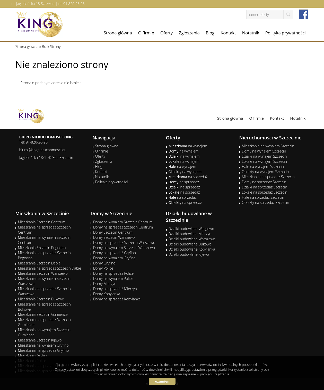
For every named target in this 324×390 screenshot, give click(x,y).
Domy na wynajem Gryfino (114, 257)
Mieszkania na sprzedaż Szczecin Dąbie (49, 268)
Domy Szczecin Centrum (113, 232)
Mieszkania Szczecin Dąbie (39, 263)
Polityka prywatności (285, 33)
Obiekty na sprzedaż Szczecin (265, 202)
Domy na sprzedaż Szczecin (264, 181)
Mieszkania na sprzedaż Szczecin (268, 176)
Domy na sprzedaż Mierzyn (115, 288)
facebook (303, 14)
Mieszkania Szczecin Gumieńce (43, 314)
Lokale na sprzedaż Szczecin (264, 192)
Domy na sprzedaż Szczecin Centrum (123, 227)
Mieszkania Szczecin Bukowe (41, 299)
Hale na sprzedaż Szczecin (263, 197)
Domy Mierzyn (104, 283)
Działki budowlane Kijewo (189, 254)
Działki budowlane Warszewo (192, 238)
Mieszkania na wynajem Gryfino (43, 345)
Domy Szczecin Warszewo (114, 237)
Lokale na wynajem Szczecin (264, 161)
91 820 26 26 (74, 3)
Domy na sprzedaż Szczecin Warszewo (124, 242)
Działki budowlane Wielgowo (191, 228)
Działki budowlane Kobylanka (192, 249)
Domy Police (103, 268)
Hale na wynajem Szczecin (263, 166)
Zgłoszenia (189, 33)
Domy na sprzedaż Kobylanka (117, 299)
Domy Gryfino (104, 263)
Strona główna (118, 33)
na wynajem (188, 146)
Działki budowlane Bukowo (190, 244)
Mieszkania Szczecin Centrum (42, 222)
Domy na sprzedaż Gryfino (114, 252)
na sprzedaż (188, 176)
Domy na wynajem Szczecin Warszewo (124, 247)
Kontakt (228, 33)
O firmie (146, 33)
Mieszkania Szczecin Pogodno (42, 247)
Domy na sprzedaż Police (113, 273)
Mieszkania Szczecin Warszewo (43, 273)
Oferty (166, 33)
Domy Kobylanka (106, 293)
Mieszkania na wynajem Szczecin (268, 146)
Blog (210, 33)
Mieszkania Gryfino (33, 355)
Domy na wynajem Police (113, 278)
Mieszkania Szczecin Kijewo (40, 340)
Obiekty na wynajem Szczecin (265, 171)
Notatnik (250, 33)
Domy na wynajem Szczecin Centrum (123, 222)
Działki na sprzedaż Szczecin (264, 187)
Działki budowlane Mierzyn (190, 233)
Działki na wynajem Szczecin (264, 156)
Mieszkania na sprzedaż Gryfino (43, 350)
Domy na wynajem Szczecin (264, 151)
